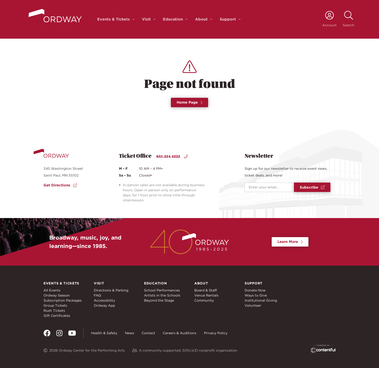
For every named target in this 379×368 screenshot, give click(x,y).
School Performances (162, 290)
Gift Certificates (57, 316)
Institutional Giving (261, 300)
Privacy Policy (215, 333)
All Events (52, 290)
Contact (148, 333)
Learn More (290, 242)
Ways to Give (256, 295)
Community (204, 300)
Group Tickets (55, 305)
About (201, 19)
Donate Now (255, 290)
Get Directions (60, 185)
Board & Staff (205, 290)
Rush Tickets (54, 310)
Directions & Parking (111, 290)
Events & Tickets (113, 19)
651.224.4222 (172, 156)
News (129, 333)
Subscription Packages (63, 300)
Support (228, 19)
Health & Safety (104, 333)
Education (173, 19)
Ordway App (104, 305)
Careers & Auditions (179, 333)
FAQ (97, 295)
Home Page (190, 102)
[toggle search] (348, 19)
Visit (146, 19)
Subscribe (312, 187)
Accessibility (104, 300)
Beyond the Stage (159, 300)
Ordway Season (57, 295)
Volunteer (253, 305)
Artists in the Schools (162, 295)
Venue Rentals (206, 295)
